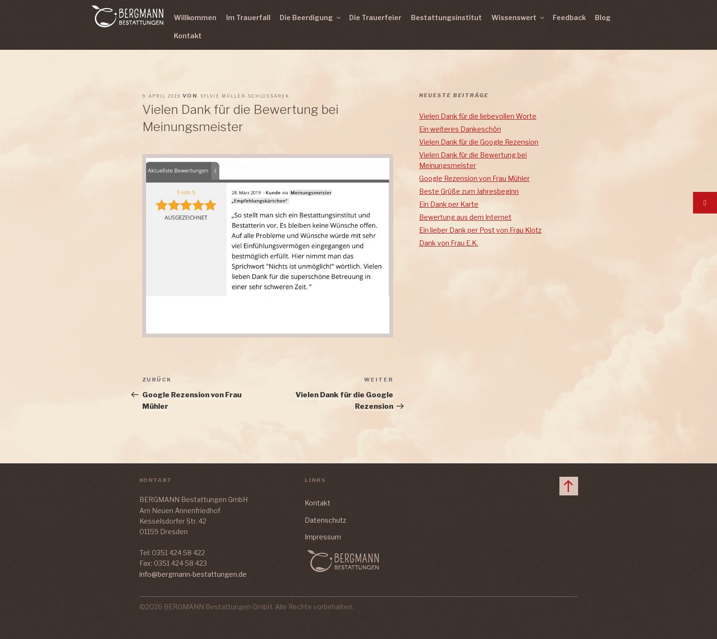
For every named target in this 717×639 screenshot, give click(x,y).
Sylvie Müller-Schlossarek (245, 96)
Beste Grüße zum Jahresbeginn (469, 191)
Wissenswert (518, 17)
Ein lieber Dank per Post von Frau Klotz (480, 230)
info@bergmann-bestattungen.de (193, 574)
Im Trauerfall (248, 17)
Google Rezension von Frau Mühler (474, 178)
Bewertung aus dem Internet (465, 217)
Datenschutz (325, 520)
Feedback (569, 17)
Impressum (323, 537)
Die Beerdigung (311, 17)
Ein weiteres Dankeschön (460, 129)
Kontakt (188, 36)
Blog (603, 17)
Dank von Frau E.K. (448, 243)
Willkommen (195, 17)
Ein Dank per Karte (448, 204)
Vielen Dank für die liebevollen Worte (477, 116)
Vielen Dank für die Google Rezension (478, 142)
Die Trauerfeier (375, 17)
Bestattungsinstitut (446, 17)
